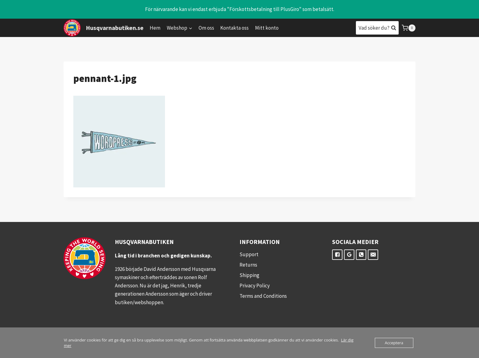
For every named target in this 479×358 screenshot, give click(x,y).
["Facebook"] (337, 254)
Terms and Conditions (263, 296)
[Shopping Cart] (408, 27)
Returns (248, 264)
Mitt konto (267, 27)
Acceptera (394, 342)
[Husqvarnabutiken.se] (104, 27)
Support (249, 254)
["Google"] (349, 254)
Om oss (206, 27)
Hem (155, 27)
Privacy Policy (255, 285)
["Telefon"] (361, 254)
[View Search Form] (377, 28)
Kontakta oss (234, 27)
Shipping (249, 275)
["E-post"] (373, 254)
